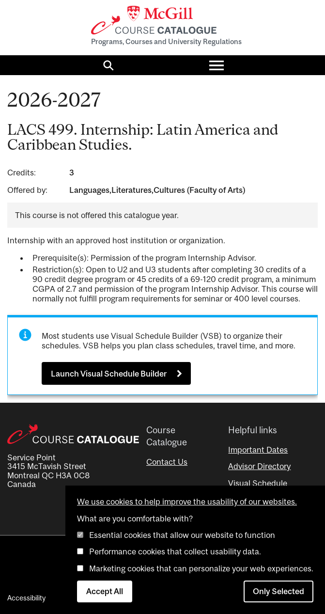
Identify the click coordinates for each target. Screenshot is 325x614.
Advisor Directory (259, 466)
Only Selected (278, 591)
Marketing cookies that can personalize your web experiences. (201, 568)
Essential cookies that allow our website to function (182, 535)
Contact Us (166, 462)
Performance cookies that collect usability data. (175, 551)
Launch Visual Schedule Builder (109, 373)
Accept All (104, 591)
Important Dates (258, 450)
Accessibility (26, 598)
